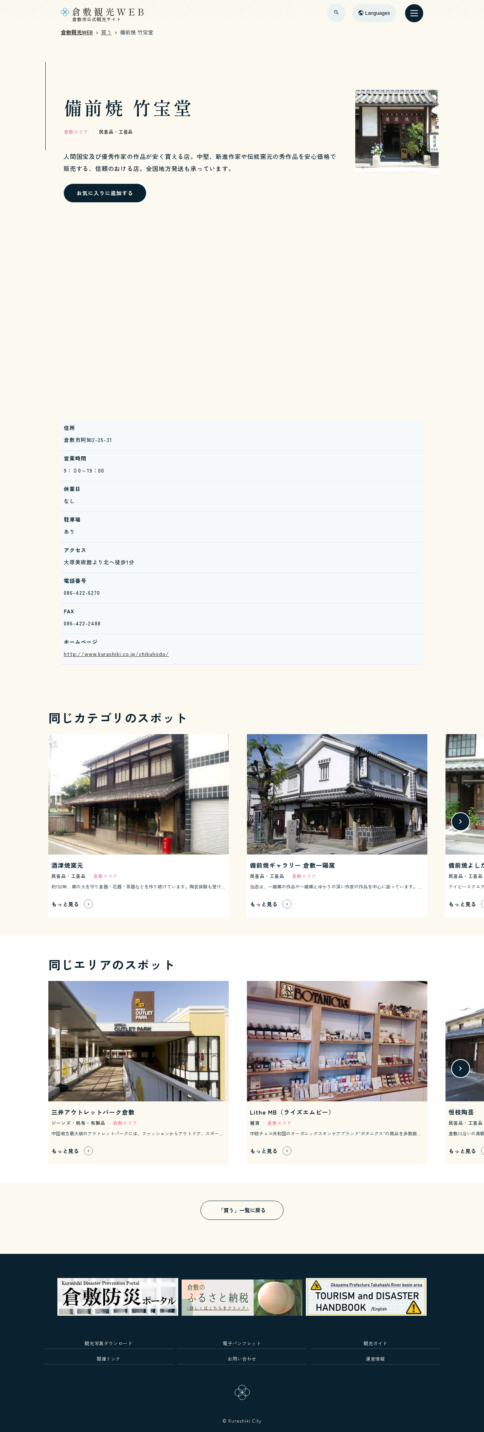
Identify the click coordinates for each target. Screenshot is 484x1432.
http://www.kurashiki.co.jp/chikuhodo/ (116, 653)
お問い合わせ (242, 1358)
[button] (460, 821)
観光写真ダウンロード (109, 1343)
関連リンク (108, 1358)
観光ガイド (375, 1343)
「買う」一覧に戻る (242, 1210)
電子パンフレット (242, 1343)
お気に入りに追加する (105, 193)
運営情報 (375, 1358)
